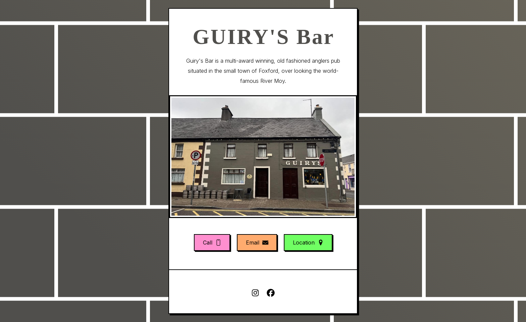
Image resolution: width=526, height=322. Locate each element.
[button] (212, 242)
